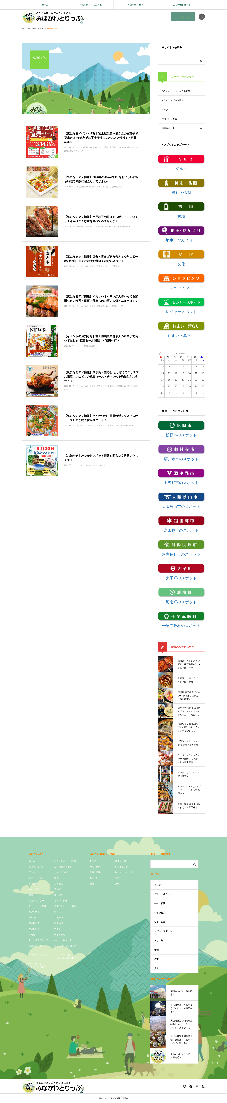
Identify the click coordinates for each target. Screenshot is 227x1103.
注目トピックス (169, 119)
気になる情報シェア (38, 940)
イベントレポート (63, 940)
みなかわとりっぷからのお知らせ (178, 91)
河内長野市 (34, 923)
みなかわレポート (182, 4)
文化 (117, 883)
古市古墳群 (34, 883)
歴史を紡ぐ (34, 912)
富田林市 (58, 923)
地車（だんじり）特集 (65, 906)
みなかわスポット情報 (173, 100)
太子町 (57, 929)
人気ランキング (36, 866)
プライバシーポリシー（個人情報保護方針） (65, 956)
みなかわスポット (136, 4)
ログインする (182, 16)
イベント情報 (60, 900)
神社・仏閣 (34, 889)
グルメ (32, 872)
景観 (117, 878)
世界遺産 (58, 883)
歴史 (92, 883)
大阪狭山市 (34, 929)
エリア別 (58, 895)
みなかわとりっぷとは (91, 4)
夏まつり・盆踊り (37, 906)
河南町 (32, 934)
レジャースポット (37, 878)
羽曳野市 (58, 917)
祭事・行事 (95, 872)
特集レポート (168, 128)
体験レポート (35, 946)
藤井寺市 (33, 917)
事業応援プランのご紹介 (65, 947)
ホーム (45, 4)
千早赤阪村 (59, 934)
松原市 (57, 912)
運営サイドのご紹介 (38, 955)
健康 (31, 895)
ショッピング (60, 872)
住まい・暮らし (123, 861)
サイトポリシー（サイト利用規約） (38, 965)
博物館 (57, 889)
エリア (165, 109)
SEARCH (202, 17)
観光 (56, 878)
